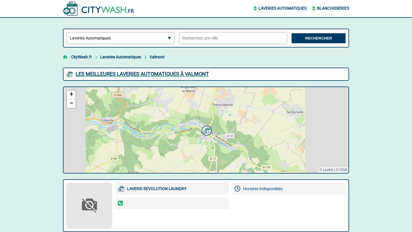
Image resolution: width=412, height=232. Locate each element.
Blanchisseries (333, 8)
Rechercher (318, 38)
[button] (206, 130)
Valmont (157, 57)
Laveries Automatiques (282, 8)
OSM (343, 170)
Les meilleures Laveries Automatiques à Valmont (142, 74)
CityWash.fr (81, 57)
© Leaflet (326, 170)
